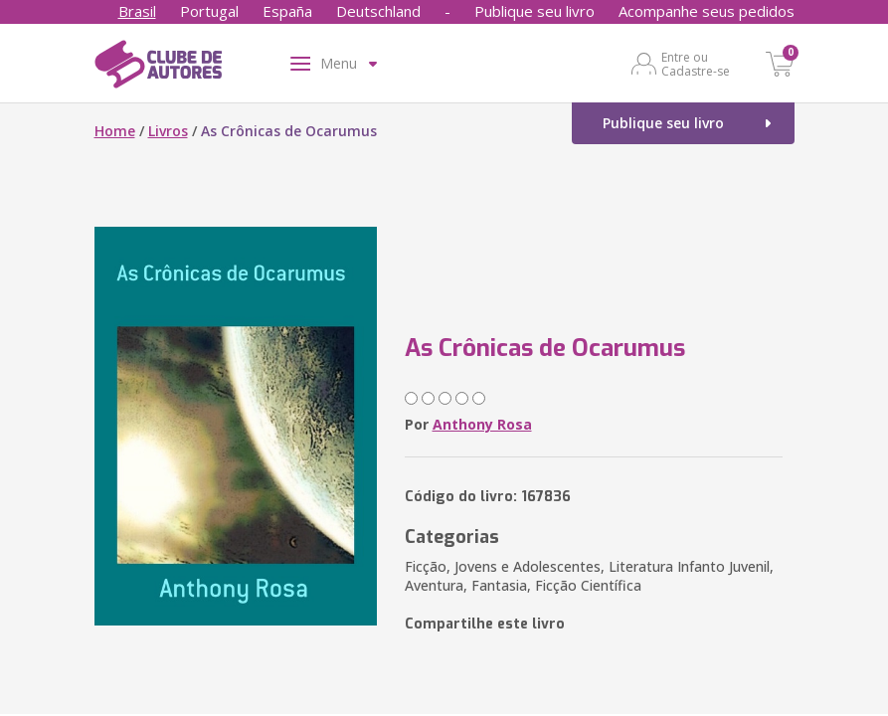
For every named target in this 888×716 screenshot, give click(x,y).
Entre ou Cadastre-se (695, 64)
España (287, 11)
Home (114, 130)
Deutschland (378, 11)
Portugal (209, 11)
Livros (168, 130)
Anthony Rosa (482, 424)
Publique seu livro (534, 11)
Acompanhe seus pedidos (707, 11)
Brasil (137, 11)
